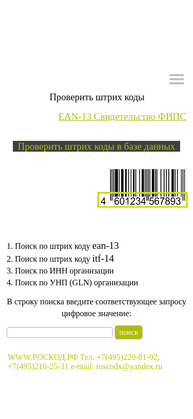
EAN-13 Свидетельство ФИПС (122, 116)
